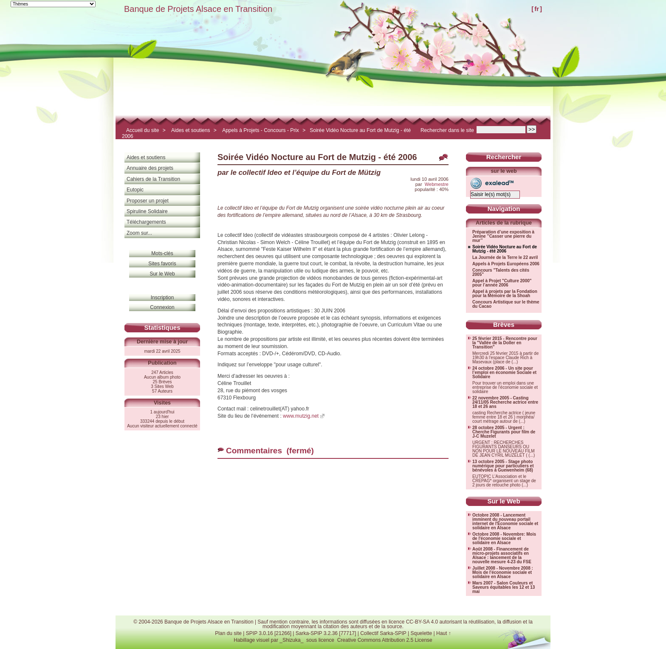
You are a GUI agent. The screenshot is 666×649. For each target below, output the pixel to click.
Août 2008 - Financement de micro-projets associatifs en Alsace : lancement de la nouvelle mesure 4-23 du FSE (501, 555)
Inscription (162, 298)
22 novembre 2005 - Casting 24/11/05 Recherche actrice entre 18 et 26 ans (505, 402)
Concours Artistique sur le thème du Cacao (505, 304)
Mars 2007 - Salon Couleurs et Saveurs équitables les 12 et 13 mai (503, 587)
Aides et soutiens (190, 130)
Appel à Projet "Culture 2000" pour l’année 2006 (502, 283)
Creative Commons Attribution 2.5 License (384, 640)
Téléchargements (146, 222)
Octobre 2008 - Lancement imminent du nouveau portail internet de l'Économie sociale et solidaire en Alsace (505, 521)
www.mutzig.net (301, 416)
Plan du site (228, 633)
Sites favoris (162, 264)
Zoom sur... (139, 233)
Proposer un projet (148, 201)
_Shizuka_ (291, 640)
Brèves (503, 324)
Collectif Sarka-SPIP (383, 633)
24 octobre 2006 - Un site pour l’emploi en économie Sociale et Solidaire (504, 372)
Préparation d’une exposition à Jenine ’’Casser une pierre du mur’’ (503, 236)
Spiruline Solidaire (147, 211)
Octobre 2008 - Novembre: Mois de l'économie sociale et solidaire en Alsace (504, 538)
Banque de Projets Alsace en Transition (198, 9)
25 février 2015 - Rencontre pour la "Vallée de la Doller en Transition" (504, 343)
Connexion (162, 307)
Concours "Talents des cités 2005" (500, 272)
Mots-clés (162, 253)
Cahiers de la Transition (153, 179)
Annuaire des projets (150, 168)
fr (536, 8)
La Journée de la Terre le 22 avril (505, 258)
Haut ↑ (443, 633)
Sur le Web (162, 274)
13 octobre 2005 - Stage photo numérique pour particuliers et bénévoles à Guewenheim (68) (502, 466)
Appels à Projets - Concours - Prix (260, 130)
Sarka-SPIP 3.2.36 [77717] (326, 633)
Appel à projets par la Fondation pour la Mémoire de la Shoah (504, 293)
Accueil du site (142, 130)
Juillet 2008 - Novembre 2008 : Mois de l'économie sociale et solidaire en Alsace (502, 572)
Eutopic (135, 190)
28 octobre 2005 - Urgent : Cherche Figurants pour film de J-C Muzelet (503, 432)
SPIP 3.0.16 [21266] (268, 633)
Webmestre (437, 184)
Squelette (421, 633)
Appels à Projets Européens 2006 (505, 264)
